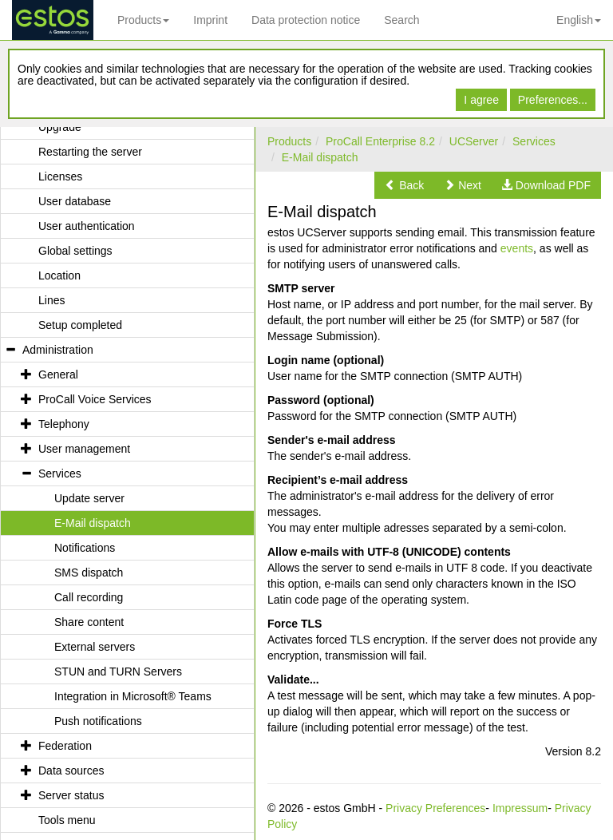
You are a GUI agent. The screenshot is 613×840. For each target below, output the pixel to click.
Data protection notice (305, 20)
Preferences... (552, 99)
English (578, 20)
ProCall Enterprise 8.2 (380, 141)
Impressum (520, 808)
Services (534, 141)
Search (401, 20)
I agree (481, 99)
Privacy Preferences (435, 808)
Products (143, 20)
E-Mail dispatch (320, 157)
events (516, 248)
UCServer (473, 141)
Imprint (210, 20)
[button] (404, 185)
